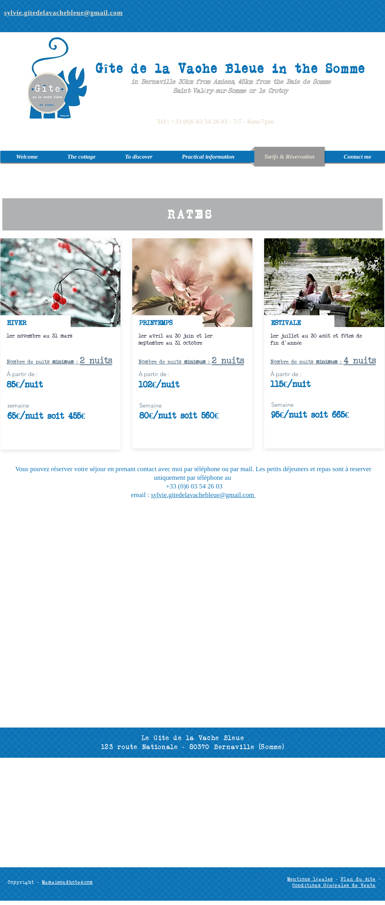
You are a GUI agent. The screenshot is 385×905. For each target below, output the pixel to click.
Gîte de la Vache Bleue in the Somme (230, 68)
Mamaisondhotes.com (67, 882)
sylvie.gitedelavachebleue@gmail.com (203, 495)
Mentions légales (310, 879)
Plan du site (358, 879)
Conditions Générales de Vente (334, 885)
